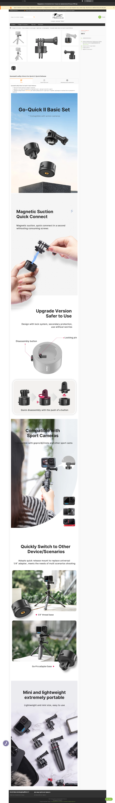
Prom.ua (65, 799)
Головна (13, 24)
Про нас (33, 24)
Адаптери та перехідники (43, 28)
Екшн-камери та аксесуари (28, 28)
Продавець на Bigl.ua (57, 800)
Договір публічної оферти (40, 795)
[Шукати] (34, 17)
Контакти (40, 24)
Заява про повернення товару (17, 795)
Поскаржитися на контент (57, 801)
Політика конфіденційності (69, 801)
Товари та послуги (23, 24)
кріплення (27, 90)
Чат (109, 799)
